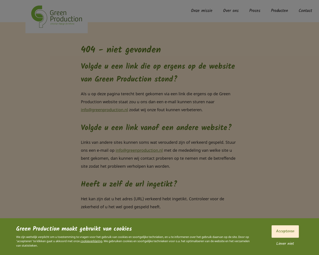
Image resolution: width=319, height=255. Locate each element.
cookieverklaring (91, 241)
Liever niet (285, 244)
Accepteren (285, 231)
